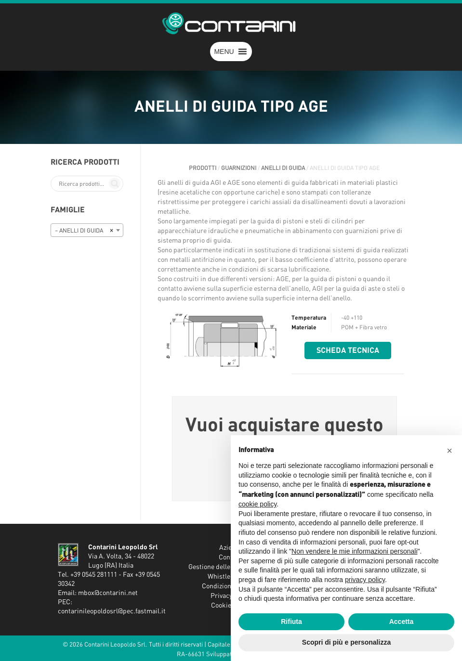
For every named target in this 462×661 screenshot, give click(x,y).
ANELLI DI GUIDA (283, 168)
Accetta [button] (401, 621)
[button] (224, 51)
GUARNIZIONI (238, 168)
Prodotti (202, 168)
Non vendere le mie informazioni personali (354, 551)
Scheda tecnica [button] (348, 350)
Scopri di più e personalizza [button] (346, 642)
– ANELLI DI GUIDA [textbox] (84, 230)
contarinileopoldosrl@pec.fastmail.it (112, 611)
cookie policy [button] (257, 504)
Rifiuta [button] (291, 621)
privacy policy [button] (365, 579)
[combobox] (87, 230)
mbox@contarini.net (108, 593)
